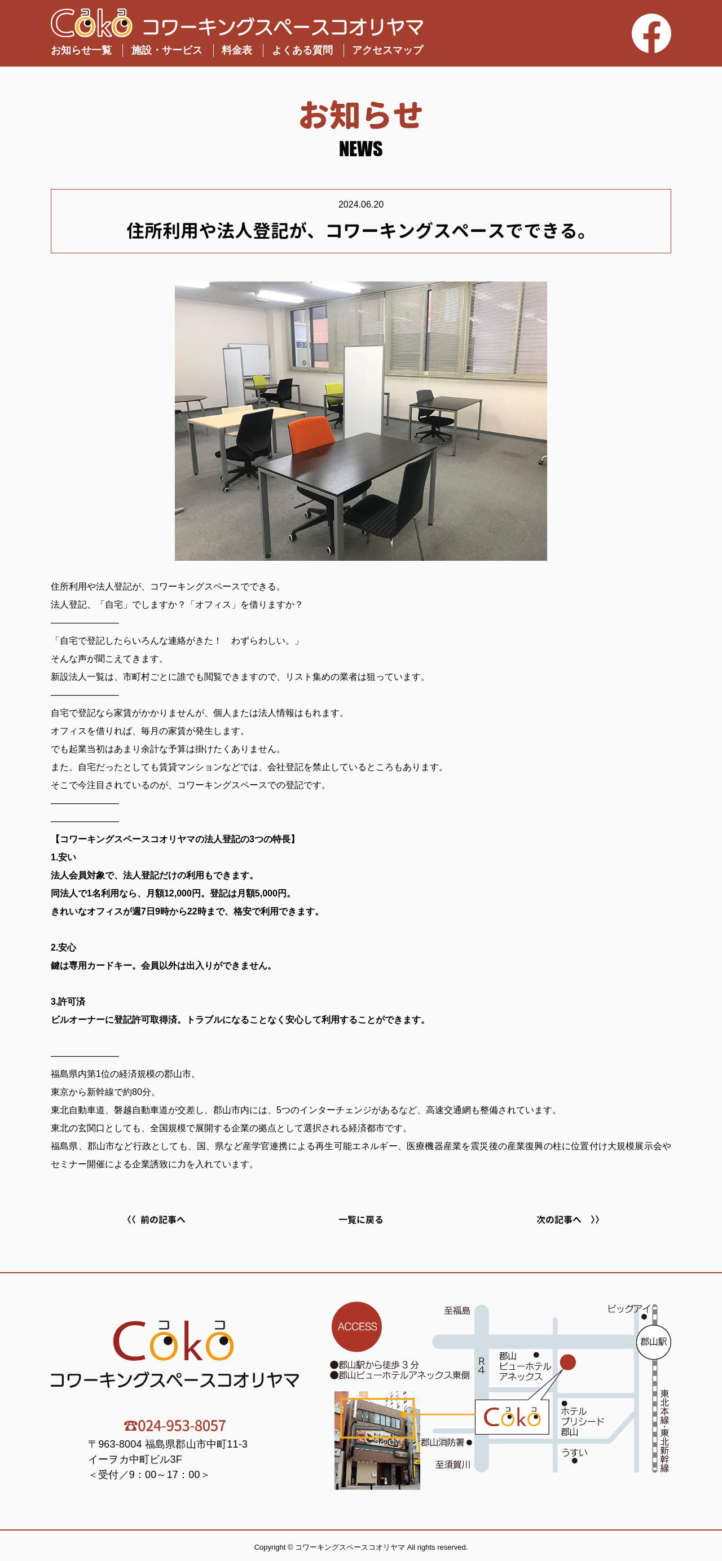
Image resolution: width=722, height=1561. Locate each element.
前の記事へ (163, 1219)
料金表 (237, 50)
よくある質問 (302, 50)
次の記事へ (559, 1219)
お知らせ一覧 (81, 50)
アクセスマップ (387, 50)
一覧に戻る (361, 1219)
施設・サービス (166, 50)
